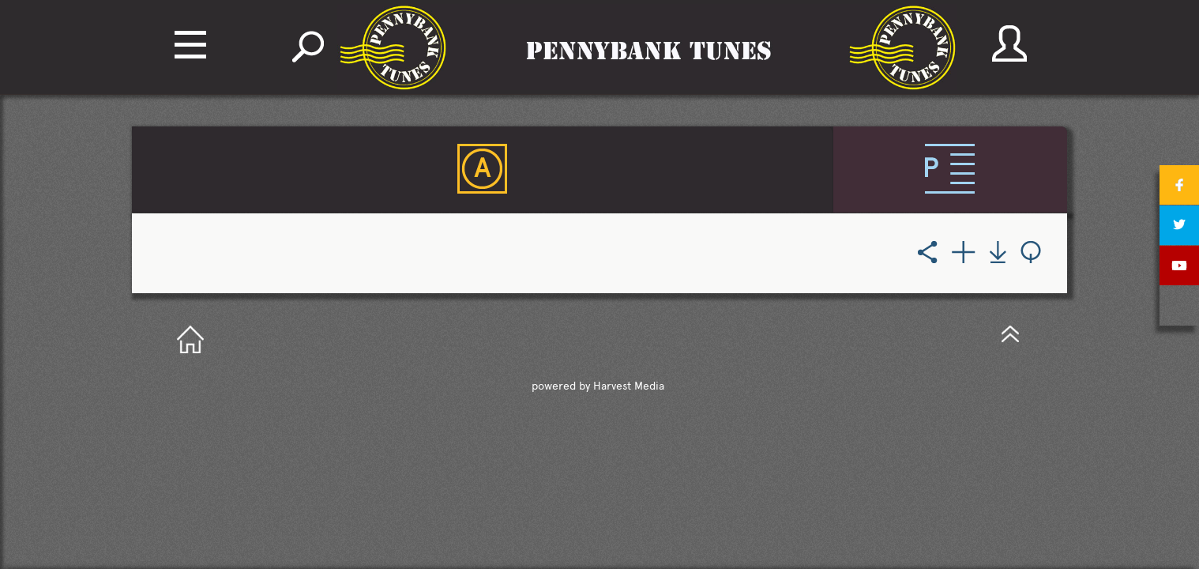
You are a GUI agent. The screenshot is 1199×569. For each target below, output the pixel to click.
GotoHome (190, 340)
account (1009, 43)
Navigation (190, 45)
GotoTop (1010, 333)
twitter (1179, 225)
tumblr (1179, 306)
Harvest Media (628, 387)
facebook (1179, 185)
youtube (1179, 265)
